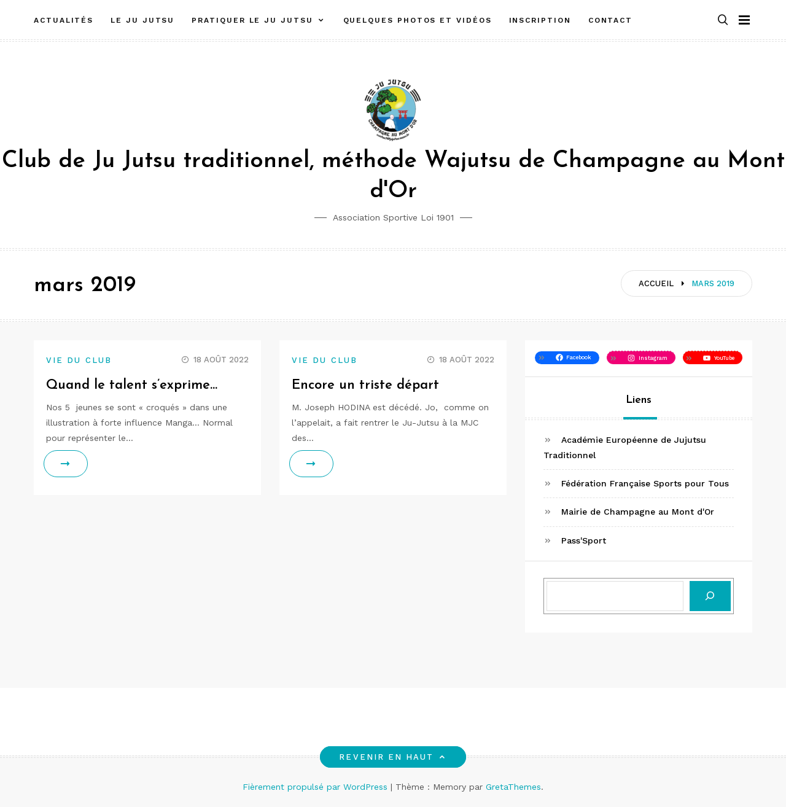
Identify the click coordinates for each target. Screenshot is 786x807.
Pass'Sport (583, 540)
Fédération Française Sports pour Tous (645, 483)
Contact (610, 20)
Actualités (63, 20)
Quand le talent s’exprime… (131, 385)
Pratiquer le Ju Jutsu (252, 20)
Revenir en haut (392, 757)
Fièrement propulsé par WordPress (317, 787)
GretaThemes (513, 787)
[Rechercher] (710, 596)
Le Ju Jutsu (142, 20)
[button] (723, 20)
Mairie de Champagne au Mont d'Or (637, 512)
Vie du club (79, 360)
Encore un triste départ (365, 385)
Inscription (540, 20)
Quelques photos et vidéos (417, 20)
